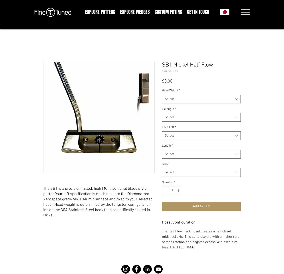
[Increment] (179, 191)
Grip (166, 164)
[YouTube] (158, 269)
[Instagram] (125, 269)
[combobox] (201, 99)
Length (167, 146)
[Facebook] (136, 269)
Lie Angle (169, 109)
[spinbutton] (172, 191)
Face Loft (169, 127)
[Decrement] (165, 191)
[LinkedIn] (147, 269)
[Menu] (245, 12)
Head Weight (171, 91)
